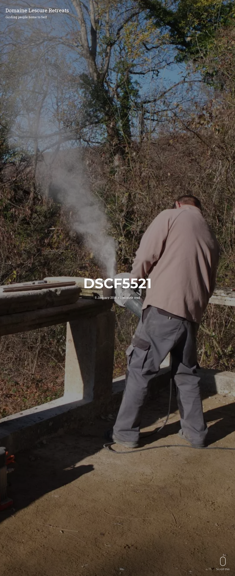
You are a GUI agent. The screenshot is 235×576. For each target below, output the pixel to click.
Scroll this (222, 563)
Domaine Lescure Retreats (37, 10)
